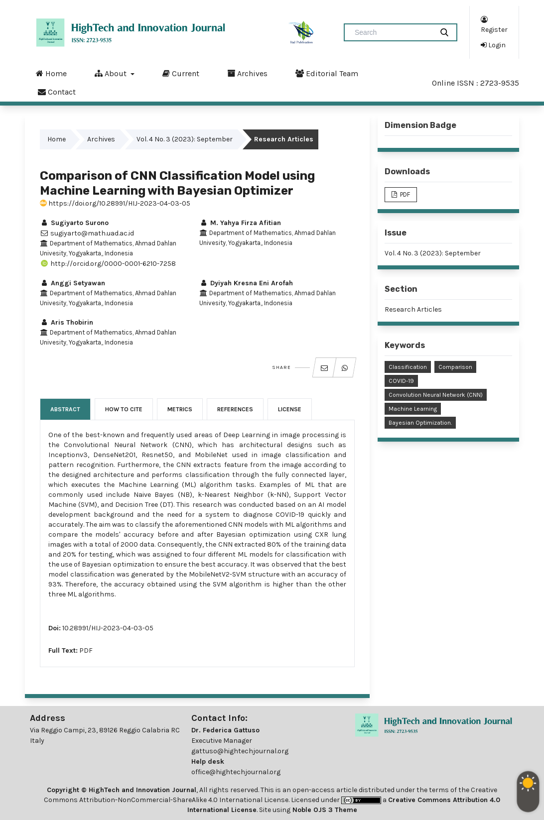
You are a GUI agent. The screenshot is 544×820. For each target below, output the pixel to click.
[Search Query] (392, 32)
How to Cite (123, 409)
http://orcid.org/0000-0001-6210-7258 (108, 263)
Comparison (455, 366)
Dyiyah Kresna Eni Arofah (246, 283)
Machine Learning (413, 408)
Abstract (65, 409)
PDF (86, 650)
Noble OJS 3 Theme (323, 810)
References (235, 409)
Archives (247, 73)
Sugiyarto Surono (74, 223)
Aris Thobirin (66, 322)
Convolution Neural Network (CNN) (436, 394)
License (289, 409)
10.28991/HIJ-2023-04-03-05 (107, 628)
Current (180, 73)
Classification (408, 366)
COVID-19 (401, 380)
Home (51, 73)
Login (493, 45)
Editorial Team (326, 73)
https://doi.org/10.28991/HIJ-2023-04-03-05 (115, 203)
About (112, 73)
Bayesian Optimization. (420, 422)
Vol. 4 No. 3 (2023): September (184, 139)
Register (494, 24)
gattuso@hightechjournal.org (239, 751)
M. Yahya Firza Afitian (240, 223)
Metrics (179, 409)
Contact (57, 92)
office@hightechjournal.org (235, 772)
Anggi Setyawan (72, 283)
